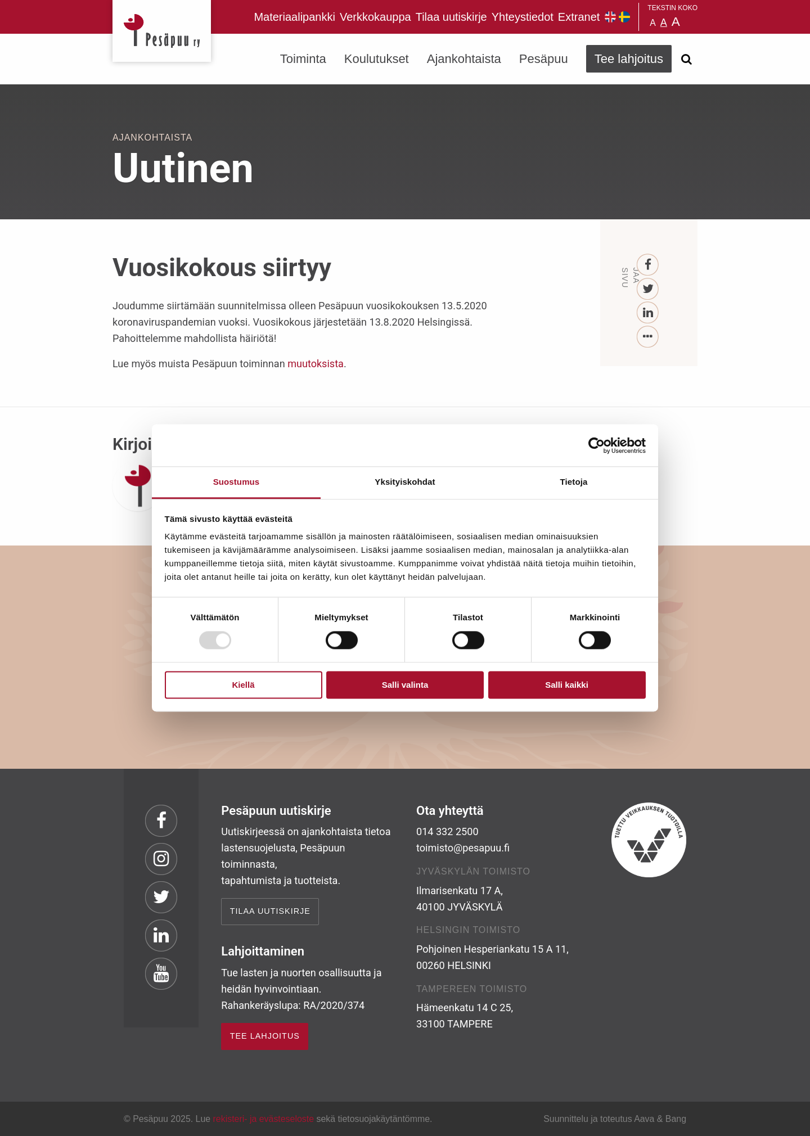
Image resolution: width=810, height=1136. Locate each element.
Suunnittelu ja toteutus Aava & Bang (614, 1119)
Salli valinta (405, 684)
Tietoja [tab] (574, 481)
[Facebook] (648, 265)
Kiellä (243, 684)
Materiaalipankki (294, 17)
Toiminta (303, 59)
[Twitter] (648, 289)
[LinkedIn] (648, 313)
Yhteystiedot (523, 17)
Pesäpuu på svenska (624, 16)
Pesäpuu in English (610, 16)
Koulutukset (376, 59)
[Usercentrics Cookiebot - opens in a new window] (596, 445)
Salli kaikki (566, 684)
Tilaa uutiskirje (451, 17)
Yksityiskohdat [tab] (405, 481)
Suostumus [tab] (236, 481)
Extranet (579, 17)
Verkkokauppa (375, 17)
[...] (648, 337)
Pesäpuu (161, 31)
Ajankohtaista (464, 59)
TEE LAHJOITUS (265, 1035)
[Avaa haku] (686, 59)
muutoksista (315, 363)
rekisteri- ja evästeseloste (263, 1119)
